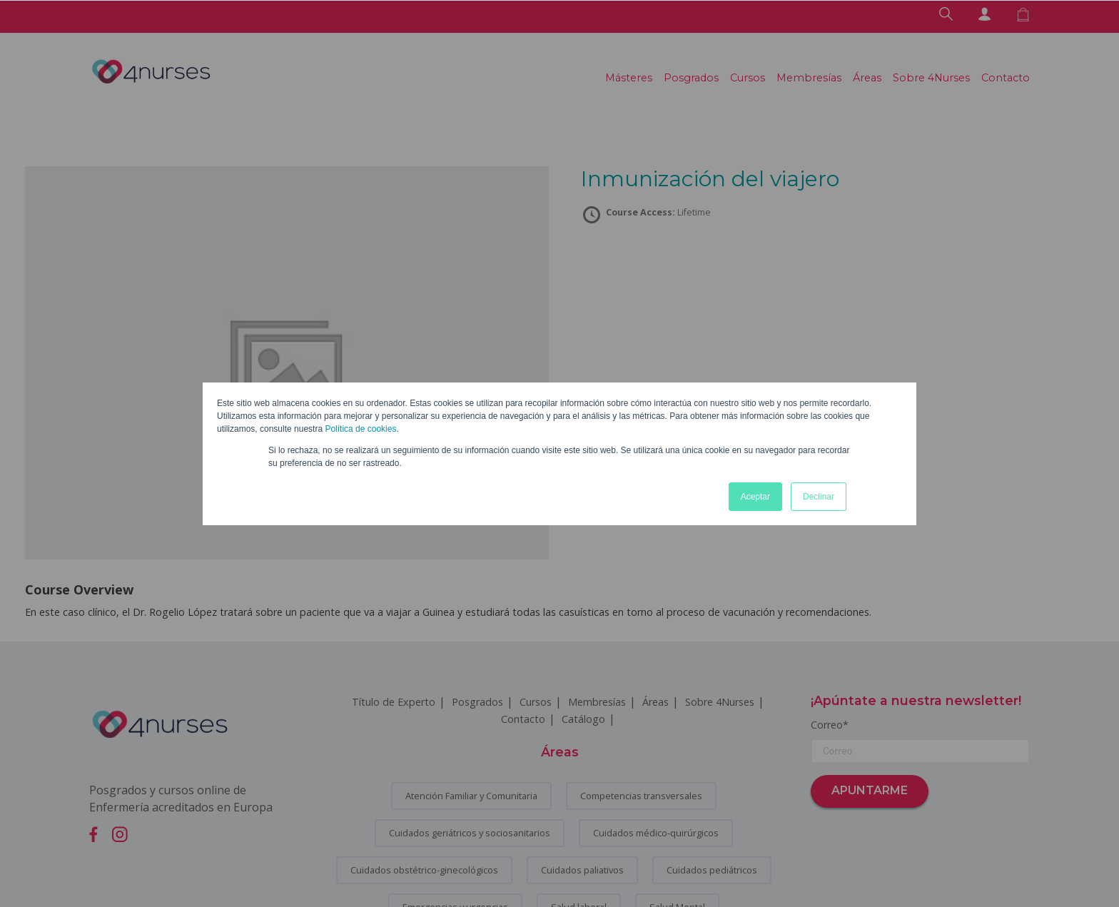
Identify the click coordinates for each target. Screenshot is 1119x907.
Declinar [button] (818, 497)
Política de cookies (360, 429)
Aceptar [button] (755, 497)
